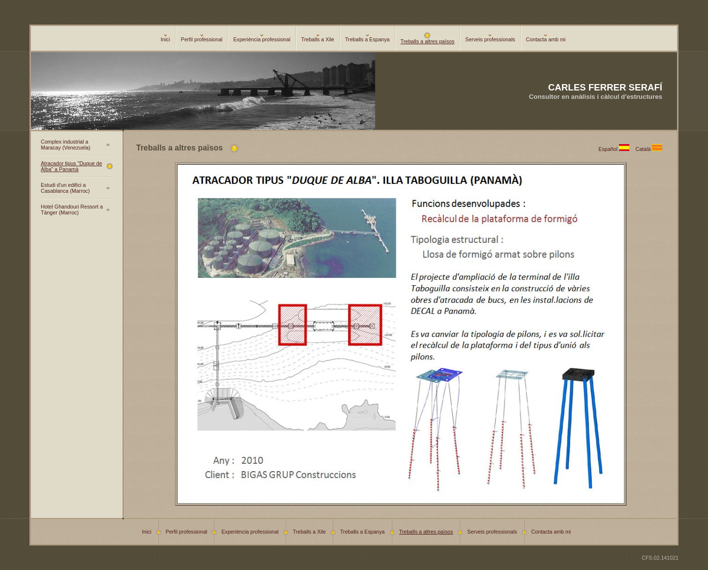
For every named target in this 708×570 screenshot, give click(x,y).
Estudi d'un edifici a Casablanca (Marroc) (65, 188)
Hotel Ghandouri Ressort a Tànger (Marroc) (72, 209)
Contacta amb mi (546, 38)
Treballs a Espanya (367, 38)
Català (650, 149)
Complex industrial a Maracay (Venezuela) (65, 144)
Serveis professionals (490, 38)
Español (616, 149)
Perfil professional (202, 38)
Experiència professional (261, 38)
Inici (165, 38)
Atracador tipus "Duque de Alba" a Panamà (71, 166)
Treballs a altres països (428, 38)
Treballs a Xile (317, 38)
